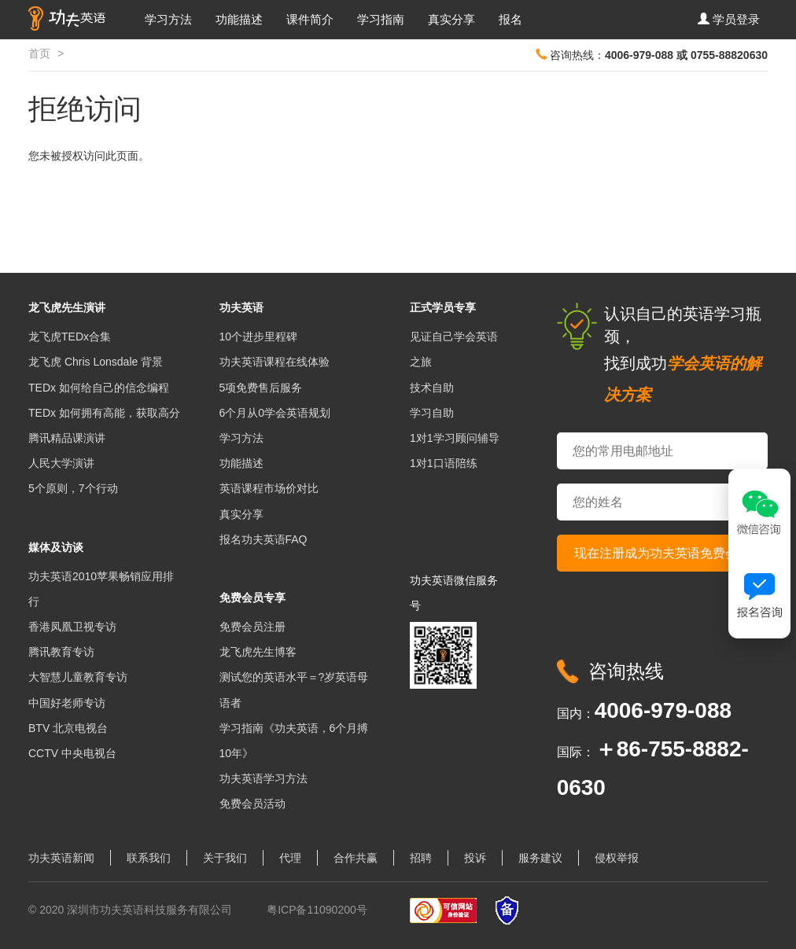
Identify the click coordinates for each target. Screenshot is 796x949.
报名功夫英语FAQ (263, 539)
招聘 (421, 858)
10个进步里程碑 (258, 336)
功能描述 (239, 19)
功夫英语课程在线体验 (274, 361)
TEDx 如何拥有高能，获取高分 (104, 412)
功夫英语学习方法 (263, 778)
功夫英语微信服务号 (454, 593)
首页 (39, 53)
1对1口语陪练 (443, 463)
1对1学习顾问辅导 (454, 438)
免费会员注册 (252, 626)
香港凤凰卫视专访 (72, 626)
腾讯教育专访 (61, 652)
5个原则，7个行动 (73, 488)
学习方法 (168, 19)
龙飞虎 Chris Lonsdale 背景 (95, 361)
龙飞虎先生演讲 (66, 307)
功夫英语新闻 (61, 858)
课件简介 (310, 19)
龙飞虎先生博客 (258, 652)
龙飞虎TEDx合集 (69, 336)
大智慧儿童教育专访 (77, 677)
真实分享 (451, 19)
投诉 (475, 858)
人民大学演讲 (61, 463)
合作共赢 (356, 858)
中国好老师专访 (66, 703)
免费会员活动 (252, 803)
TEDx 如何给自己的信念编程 (98, 387)
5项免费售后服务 (261, 387)
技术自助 (432, 387)
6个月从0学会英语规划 (275, 412)
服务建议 (540, 858)
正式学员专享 (443, 307)
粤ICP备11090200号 (317, 909)
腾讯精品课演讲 (66, 438)
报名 (510, 19)
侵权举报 (617, 858)
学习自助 (432, 412)
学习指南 (380, 19)
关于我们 (225, 858)
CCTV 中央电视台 (72, 753)
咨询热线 (626, 671)
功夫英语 (241, 307)
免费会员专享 (252, 597)
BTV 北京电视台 (68, 728)
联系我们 (149, 858)
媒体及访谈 (55, 547)
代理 (290, 858)
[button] (729, 19)
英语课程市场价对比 (269, 488)
